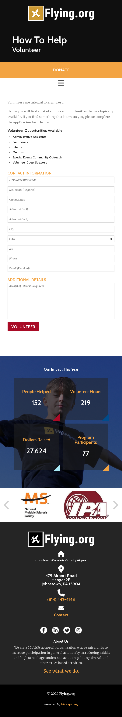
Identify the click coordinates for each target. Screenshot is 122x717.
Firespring (69, 704)
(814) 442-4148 (61, 599)
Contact (61, 614)
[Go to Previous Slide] (6, 505)
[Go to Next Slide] (115, 505)
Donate (61, 70)
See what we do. (61, 671)
